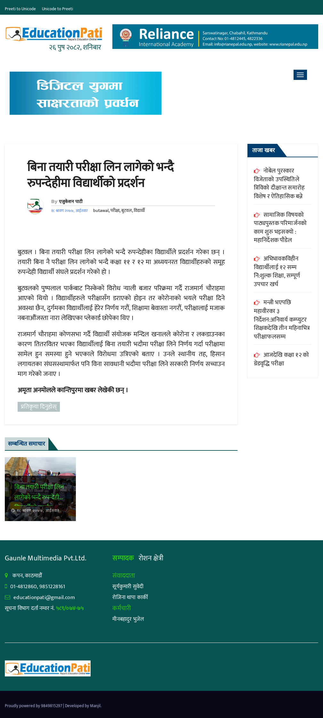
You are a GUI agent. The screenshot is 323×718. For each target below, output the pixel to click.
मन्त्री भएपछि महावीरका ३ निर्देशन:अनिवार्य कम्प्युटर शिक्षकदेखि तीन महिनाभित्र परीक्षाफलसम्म (282, 319)
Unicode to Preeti (57, 8)
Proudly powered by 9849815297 (34, 705)
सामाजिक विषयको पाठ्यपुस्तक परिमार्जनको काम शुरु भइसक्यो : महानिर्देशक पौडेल (280, 228)
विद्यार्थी (139, 210)
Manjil (95, 705)
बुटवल (126, 210)
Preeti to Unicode (20, 8)
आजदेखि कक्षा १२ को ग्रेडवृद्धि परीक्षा (281, 359)
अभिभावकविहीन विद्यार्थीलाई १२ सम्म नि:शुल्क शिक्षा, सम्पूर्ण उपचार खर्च (277, 271)
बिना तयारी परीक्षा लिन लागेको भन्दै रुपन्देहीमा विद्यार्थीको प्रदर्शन (100, 175)
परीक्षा (114, 210)
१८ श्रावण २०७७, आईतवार (37, 510)
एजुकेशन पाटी (71, 201)
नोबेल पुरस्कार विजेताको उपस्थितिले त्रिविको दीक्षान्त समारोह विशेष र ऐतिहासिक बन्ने (279, 183)
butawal (101, 210)
